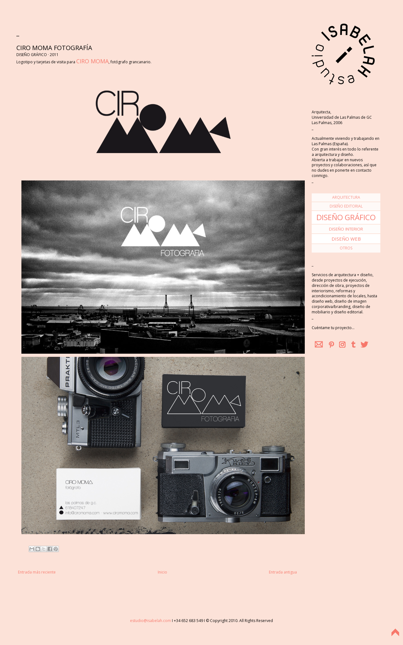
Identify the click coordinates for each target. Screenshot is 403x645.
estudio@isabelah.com (150, 620)
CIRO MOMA (92, 61)
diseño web (346, 239)
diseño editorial (346, 206)
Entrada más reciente (37, 572)
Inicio (162, 572)
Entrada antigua (283, 572)
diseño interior (346, 229)
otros (346, 248)
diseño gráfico (346, 217)
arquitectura (346, 197)
